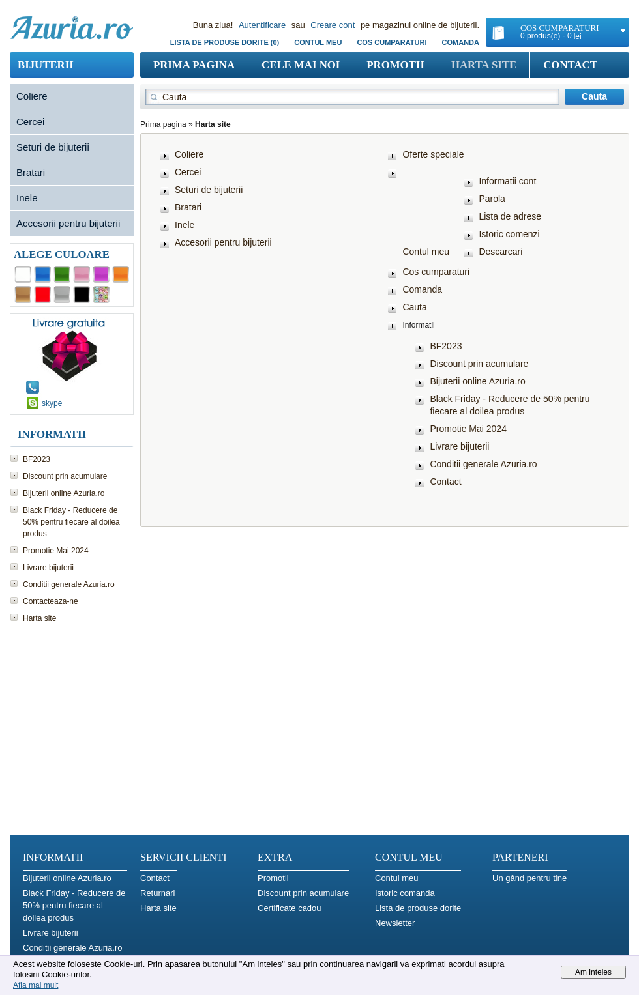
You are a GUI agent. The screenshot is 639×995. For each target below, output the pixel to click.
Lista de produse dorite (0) (224, 42)
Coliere (32, 96)
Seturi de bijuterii (52, 146)
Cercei (30, 121)
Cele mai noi (300, 65)
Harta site (483, 65)
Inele (27, 197)
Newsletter (395, 923)
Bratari (30, 172)
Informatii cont (507, 181)
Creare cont (332, 25)
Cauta (414, 307)
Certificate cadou (289, 908)
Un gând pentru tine (529, 878)
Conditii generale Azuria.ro (69, 584)
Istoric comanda (405, 893)
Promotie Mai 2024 (56, 550)
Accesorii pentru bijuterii (68, 223)
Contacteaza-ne (50, 601)
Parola (492, 199)
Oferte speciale (433, 154)
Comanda (460, 42)
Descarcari (500, 251)
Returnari (157, 893)
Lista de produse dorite (418, 908)
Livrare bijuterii (48, 567)
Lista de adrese (510, 216)
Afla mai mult (35, 985)
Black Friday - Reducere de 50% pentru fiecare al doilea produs (71, 522)
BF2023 (36, 459)
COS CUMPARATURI (391, 42)
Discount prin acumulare (65, 476)
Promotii (395, 65)
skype (52, 403)
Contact (570, 65)
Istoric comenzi (509, 234)
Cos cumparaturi (435, 272)
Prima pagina (194, 65)
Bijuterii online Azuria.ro (63, 493)
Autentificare (262, 25)
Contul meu (318, 42)
